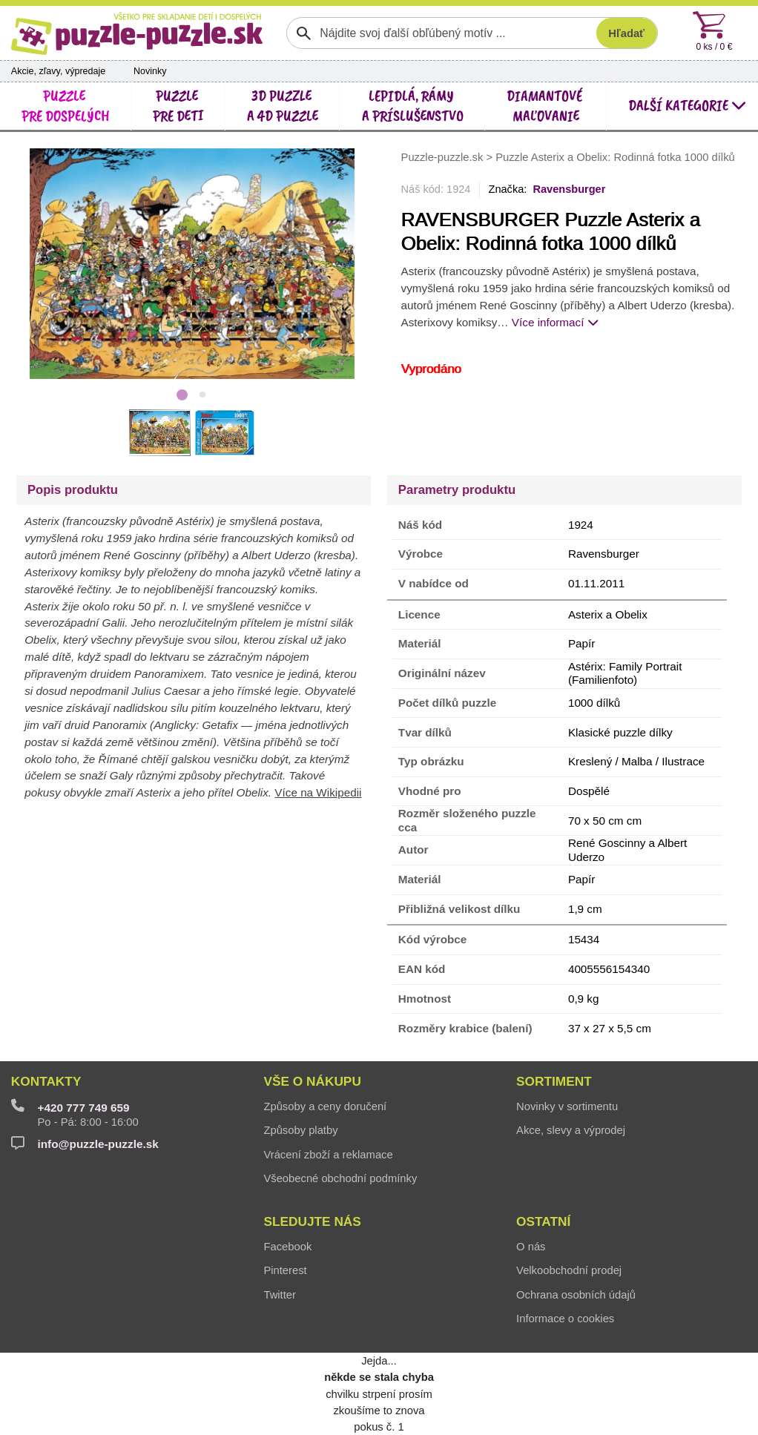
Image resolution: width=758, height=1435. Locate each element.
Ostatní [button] (543, 1221)
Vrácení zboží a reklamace (327, 1155)
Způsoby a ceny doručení (324, 1106)
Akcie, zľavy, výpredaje (58, 71)
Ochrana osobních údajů (576, 1295)
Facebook (287, 1247)
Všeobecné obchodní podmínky (340, 1178)
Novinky (150, 71)
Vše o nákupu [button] (311, 1081)
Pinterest (284, 1270)
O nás (530, 1247)
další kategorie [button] (687, 105)
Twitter (279, 1295)
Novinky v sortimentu (567, 1106)
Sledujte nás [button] (311, 1221)
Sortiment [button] (554, 1081)
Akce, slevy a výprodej (570, 1130)
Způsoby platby (300, 1130)
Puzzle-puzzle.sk (444, 157)
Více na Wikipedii (317, 792)
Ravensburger (569, 189)
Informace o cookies (565, 1319)
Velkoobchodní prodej (569, 1270)
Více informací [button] (555, 322)
